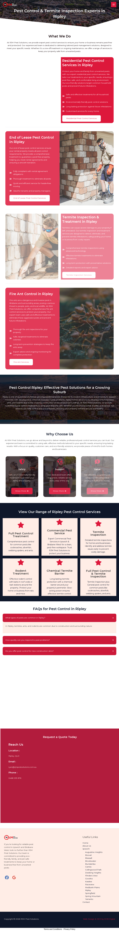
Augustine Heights (93, 852)
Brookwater (90, 861)
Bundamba (90, 864)
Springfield (90, 893)
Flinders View (91, 876)
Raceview (89, 884)
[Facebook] (7, 877)
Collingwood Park (93, 870)
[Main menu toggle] (113, 4)
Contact (86, 902)
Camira (88, 867)
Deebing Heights (93, 873)
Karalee (88, 881)
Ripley (88, 890)
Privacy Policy (69, 929)
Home (85, 843)
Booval (88, 855)
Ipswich (86, 849)
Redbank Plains (92, 887)
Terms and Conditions (53, 929)
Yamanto (89, 899)
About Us (87, 846)
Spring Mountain (92, 896)
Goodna (89, 879)
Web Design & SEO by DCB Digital (99, 919)
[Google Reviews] (14, 877)
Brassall (88, 858)
